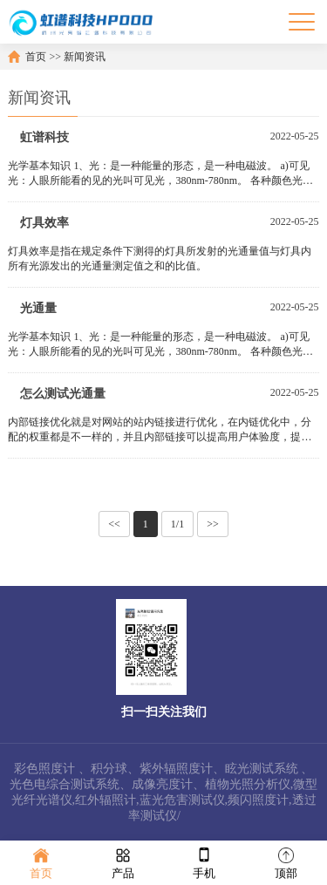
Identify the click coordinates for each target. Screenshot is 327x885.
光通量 (38, 308)
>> (213, 524)
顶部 (286, 862)
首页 (35, 57)
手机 (204, 862)
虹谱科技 (44, 137)
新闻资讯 (85, 57)
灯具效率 (44, 222)
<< (114, 524)
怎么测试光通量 (63, 393)
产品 (123, 862)
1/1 (177, 524)
